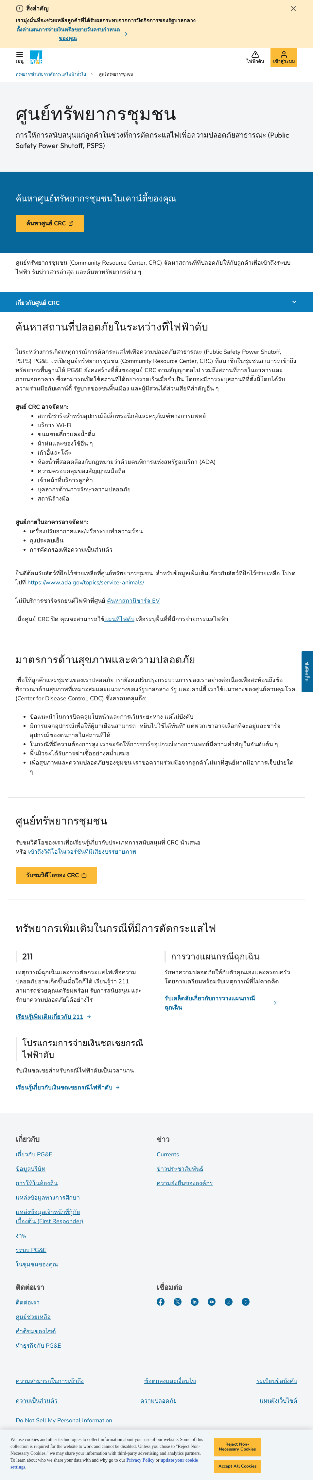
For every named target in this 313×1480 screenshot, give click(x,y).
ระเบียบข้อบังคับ (276, 1381)
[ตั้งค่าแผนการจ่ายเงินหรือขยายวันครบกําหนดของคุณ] (72, 34)
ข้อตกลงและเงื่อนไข (170, 1381)
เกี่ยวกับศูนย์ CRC (37, 302)
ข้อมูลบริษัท (30, 1169)
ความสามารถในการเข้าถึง (50, 1381)
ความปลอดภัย (158, 1401)
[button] (19, 57)
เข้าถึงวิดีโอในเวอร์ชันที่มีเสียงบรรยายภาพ (82, 852)
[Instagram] (228, 1302)
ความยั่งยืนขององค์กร (185, 1183)
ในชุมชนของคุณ (37, 1264)
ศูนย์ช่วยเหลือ (33, 1317)
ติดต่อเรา (28, 1302)
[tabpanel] (156, 550)
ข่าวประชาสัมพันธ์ (180, 1169)
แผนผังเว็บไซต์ (278, 1401)
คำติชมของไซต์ (36, 1331)
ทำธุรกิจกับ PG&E (38, 1346)
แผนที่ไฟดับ (119, 619)
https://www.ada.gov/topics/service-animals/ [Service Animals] (85, 582)
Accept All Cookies (237, 1468)
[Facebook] (160, 1302)
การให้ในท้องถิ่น (37, 1183)
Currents (168, 1154)
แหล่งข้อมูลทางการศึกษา (48, 1198)
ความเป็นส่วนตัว (37, 1401)
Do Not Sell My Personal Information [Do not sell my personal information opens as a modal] (64, 1420)
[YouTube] (211, 1302)
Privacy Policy (140, 1461)
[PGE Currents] (245, 1302)
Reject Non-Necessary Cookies (237, 1448)
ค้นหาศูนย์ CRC (50, 223)
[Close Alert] (293, 8)
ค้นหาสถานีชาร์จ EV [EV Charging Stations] (133, 601)
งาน (21, 1236)
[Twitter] (177, 1302)
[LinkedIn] (194, 1302)
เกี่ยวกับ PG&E (34, 1154)
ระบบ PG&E (31, 1250)
